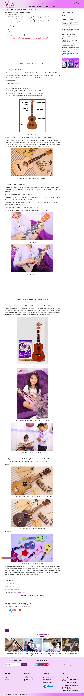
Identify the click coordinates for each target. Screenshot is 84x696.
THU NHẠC (22, 3)
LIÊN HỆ (53, 6)
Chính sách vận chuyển (48, 677)
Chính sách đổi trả (47, 679)
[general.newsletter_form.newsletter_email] (13, 664)
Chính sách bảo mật (47, 676)
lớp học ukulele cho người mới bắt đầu (19, 604)
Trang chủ (7, 676)
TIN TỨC (47, 6)
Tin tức (63, 15)
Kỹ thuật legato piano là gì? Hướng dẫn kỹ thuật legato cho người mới (55, 653)
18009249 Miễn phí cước (9, 558)
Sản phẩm (7, 679)
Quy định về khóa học (47, 682)
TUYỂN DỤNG (40, 6)
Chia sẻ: (6, 609)
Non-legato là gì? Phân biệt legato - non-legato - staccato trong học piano (36, 653)
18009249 (69, 688)
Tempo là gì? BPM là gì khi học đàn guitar (70, 47)
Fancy (18, 609)
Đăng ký (24, 664)
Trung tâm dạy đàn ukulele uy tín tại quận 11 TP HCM (18, 35)
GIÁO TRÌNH (53, 3)
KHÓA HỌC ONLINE (43, 3)
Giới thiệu (7, 677)
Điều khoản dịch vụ (28, 680)
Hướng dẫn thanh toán (28, 677)
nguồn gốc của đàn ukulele (35, 72)
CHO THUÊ (32, 6)
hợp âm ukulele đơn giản (13, 603)
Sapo (26, 694)
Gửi (6, 630)
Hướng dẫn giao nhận (28, 679)
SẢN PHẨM (61, 3)
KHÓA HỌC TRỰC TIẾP (32, 3)
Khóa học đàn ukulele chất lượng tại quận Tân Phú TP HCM (20, 29)
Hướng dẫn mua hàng (28, 676)
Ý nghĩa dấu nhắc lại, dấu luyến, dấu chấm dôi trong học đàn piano (17, 653)
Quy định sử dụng (46, 680)
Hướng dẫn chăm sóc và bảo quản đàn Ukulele (16, 32)
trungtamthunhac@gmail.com (71, 690)
